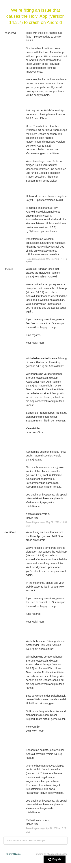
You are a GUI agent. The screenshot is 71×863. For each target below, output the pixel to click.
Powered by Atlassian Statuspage (51, 854)
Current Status (11, 854)
